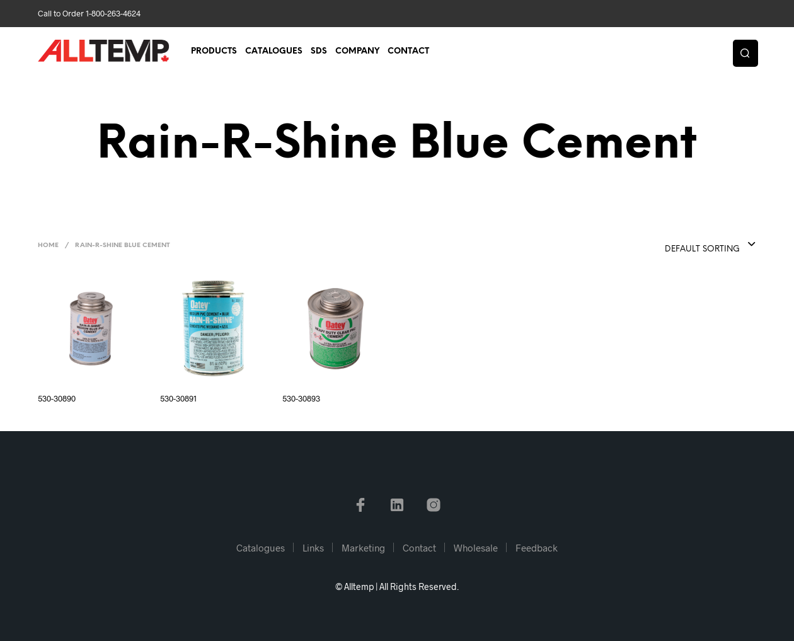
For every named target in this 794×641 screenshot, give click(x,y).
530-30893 (301, 398)
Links (313, 547)
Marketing (363, 547)
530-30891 (178, 398)
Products (214, 51)
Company (357, 51)
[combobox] (685, 245)
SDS (319, 51)
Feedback (536, 547)
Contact (408, 51)
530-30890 (57, 398)
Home (48, 245)
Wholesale (476, 547)
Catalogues (273, 51)
